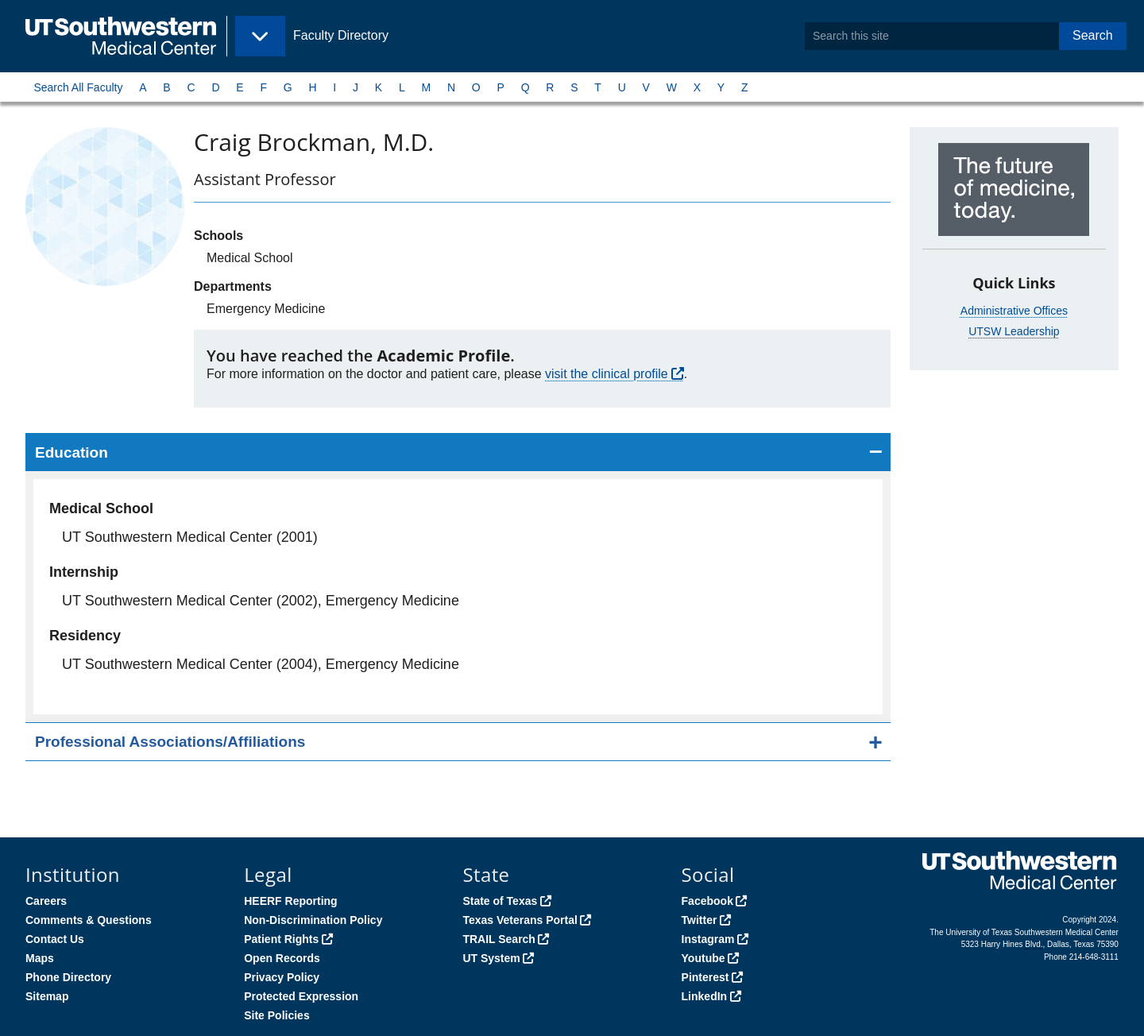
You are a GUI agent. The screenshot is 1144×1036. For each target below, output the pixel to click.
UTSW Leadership (1013, 331)
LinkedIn (705, 996)
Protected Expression (301, 996)
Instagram (708, 939)
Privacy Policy (281, 977)
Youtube (703, 958)
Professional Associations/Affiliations (170, 741)
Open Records (282, 958)
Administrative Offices (1014, 310)
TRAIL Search (498, 939)
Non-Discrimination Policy (313, 920)
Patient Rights (281, 939)
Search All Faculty (77, 87)
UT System (491, 958)
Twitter (699, 920)
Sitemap (46, 996)
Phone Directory (68, 977)
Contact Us (54, 939)
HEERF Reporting (290, 901)
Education (71, 452)
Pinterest (705, 977)
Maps (39, 958)
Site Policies (276, 1015)
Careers (46, 901)
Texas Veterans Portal (519, 920)
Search (1092, 35)
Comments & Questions (88, 920)
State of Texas (499, 901)
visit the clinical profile (606, 374)
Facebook (707, 901)
